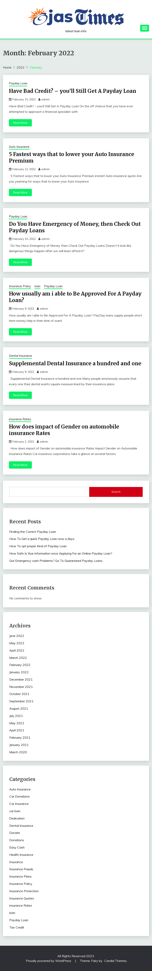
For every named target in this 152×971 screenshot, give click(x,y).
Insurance (16, 862)
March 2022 (18, 658)
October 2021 (19, 694)
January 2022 (19, 672)
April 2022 (16, 650)
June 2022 (16, 636)
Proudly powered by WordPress (49, 961)
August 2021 (18, 708)
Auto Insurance (19, 147)
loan (37, 286)
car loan (14, 811)
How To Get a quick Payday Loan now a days (41, 539)
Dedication (17, 818)
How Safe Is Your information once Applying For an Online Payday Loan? (60, 553)
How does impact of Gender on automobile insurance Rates (64, 429)
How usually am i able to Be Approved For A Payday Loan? (75, 296)
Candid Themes (115, 961)
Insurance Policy (20, 286)
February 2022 (19, 665)
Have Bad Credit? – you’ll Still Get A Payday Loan (72, 91)
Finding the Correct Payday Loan (32, 532)
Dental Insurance (20, 356)
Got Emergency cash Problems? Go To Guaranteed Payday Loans (56, 561)
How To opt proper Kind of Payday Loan (38, 546)
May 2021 (16, 723)
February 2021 (19, 737)
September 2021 (21, 701)
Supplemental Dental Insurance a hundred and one (75, 363)
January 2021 (19, 745)
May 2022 (16, 643)
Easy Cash (17, 847)
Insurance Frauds (21, 869)
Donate (14, 833)
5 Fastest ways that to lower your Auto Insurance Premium (71, 157)
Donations (16, 840)
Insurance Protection (24, 891)
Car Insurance (19, 804)
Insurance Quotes (21, 898)
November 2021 (21, 687)
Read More (20, 122)
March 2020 (18, 752)
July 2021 (16, 716)
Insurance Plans (20, 876)
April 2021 (16, 730)
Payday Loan (18, 83)
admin (45, 99)
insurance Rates (20, 419)
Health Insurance (21, 855)
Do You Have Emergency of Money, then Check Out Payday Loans (75, 227)
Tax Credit (16, 927)
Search (116, 492)
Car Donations (19, 796)
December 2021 (21, 679)
